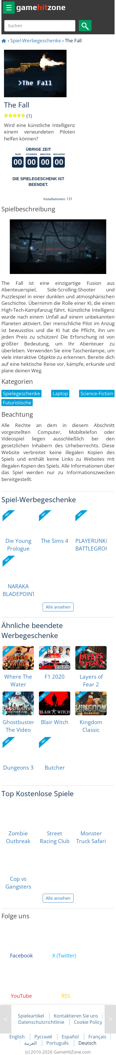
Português (58, 1043)
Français (97, 1037)
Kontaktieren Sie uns (76, 1016)
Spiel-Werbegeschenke (35, 40)
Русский (43, 1037)
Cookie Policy (88, 1022)
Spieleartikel (31, 1016)
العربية (31, 1043)
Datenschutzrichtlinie (41, 1022)
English (17, 1037)
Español (71, 1037)
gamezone (41, 7)
